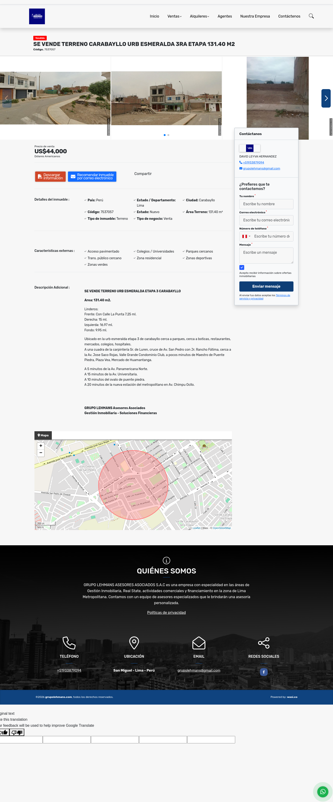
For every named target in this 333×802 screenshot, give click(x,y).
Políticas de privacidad (166, 612)
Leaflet (196, 528)
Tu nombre (247, 196)
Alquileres (198, 16)
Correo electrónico (253, 212)
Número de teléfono (253, 228)
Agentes (225, 16)
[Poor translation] (16, 732)
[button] (165, 135)
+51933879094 (253, 162)
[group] (55, 98)
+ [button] (40, 446)
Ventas (173, 16)
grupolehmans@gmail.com (261, 168)
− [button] (40, 453)
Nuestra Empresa (255, 16)
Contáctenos (289, 16)
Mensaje (245, 244)
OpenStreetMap (222, 528)
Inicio (154, 16)
